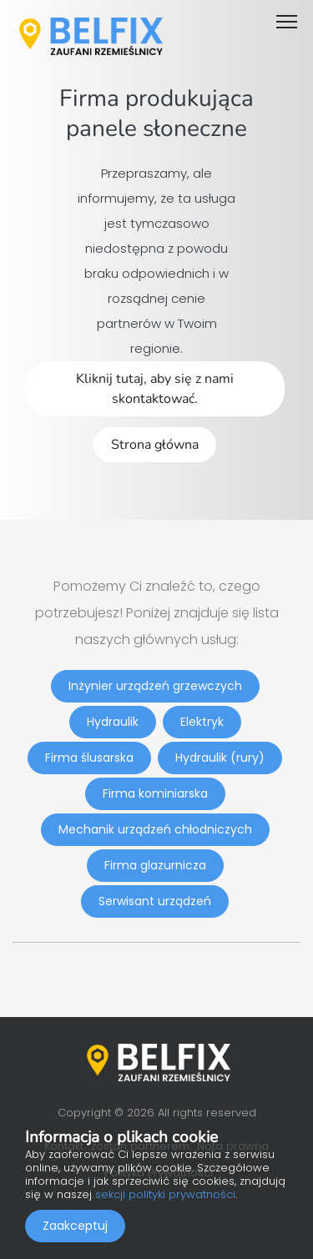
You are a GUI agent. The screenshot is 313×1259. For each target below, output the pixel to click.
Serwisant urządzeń (154, 901)
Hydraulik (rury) (220, 757)
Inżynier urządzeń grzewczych (155, 685)
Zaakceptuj (75, 1225)
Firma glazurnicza (155, 865)
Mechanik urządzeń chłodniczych (155, 829)
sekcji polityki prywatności (165, 1194)
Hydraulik (113, 721)
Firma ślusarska (89, 757)
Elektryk (202, 721)
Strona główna (155, 445)
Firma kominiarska (155, 793)
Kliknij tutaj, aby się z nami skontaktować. (155, 389)
